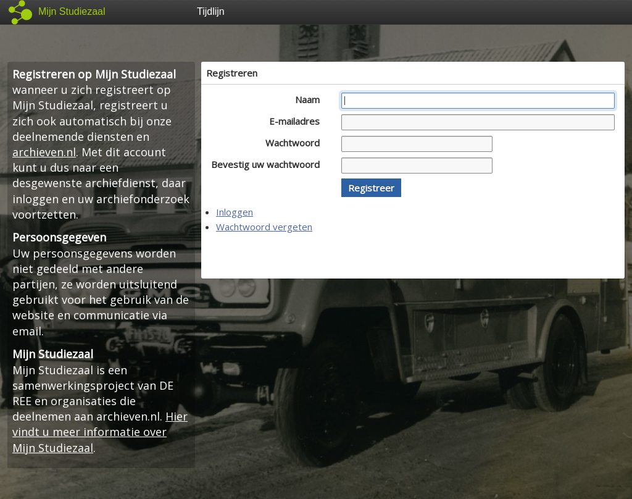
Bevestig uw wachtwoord (268, 164)
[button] (371, 187)
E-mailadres (297, 121)
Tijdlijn (211, 11)
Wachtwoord (295, 142)
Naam (310, 99)
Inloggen (234, 212)
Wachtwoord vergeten (264, 226)
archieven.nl (44, 152)
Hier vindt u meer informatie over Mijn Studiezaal (100, 432)
